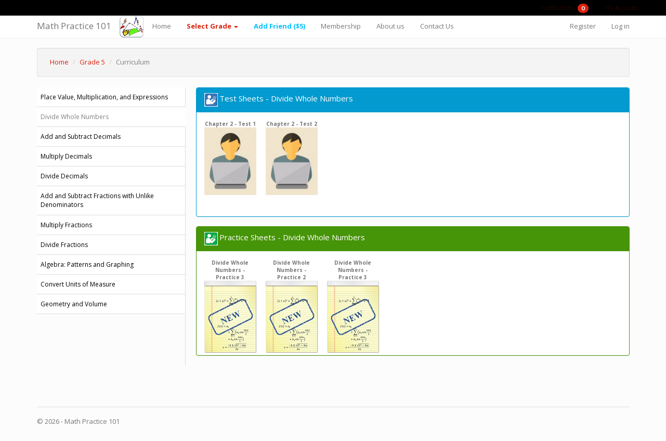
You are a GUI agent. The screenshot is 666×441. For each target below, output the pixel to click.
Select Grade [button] (212, 26)
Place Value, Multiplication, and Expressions (104, 97)
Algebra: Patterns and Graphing (87, 264)
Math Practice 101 (74, 26)
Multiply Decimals (66, 156)
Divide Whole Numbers (75, 116)
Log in (620, 26)
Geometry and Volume (74, 304)
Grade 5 (92, 62)
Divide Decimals (64, 176)
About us (390, 26)
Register (583, 26)
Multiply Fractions (66, 224)
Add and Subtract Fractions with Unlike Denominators (97, 200)
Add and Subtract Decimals (81, 136)
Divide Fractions (64, 244)
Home (161, 26)
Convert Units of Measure (78, 284)
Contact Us (437, 26)
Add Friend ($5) (279, 26)
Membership (341, 26)
